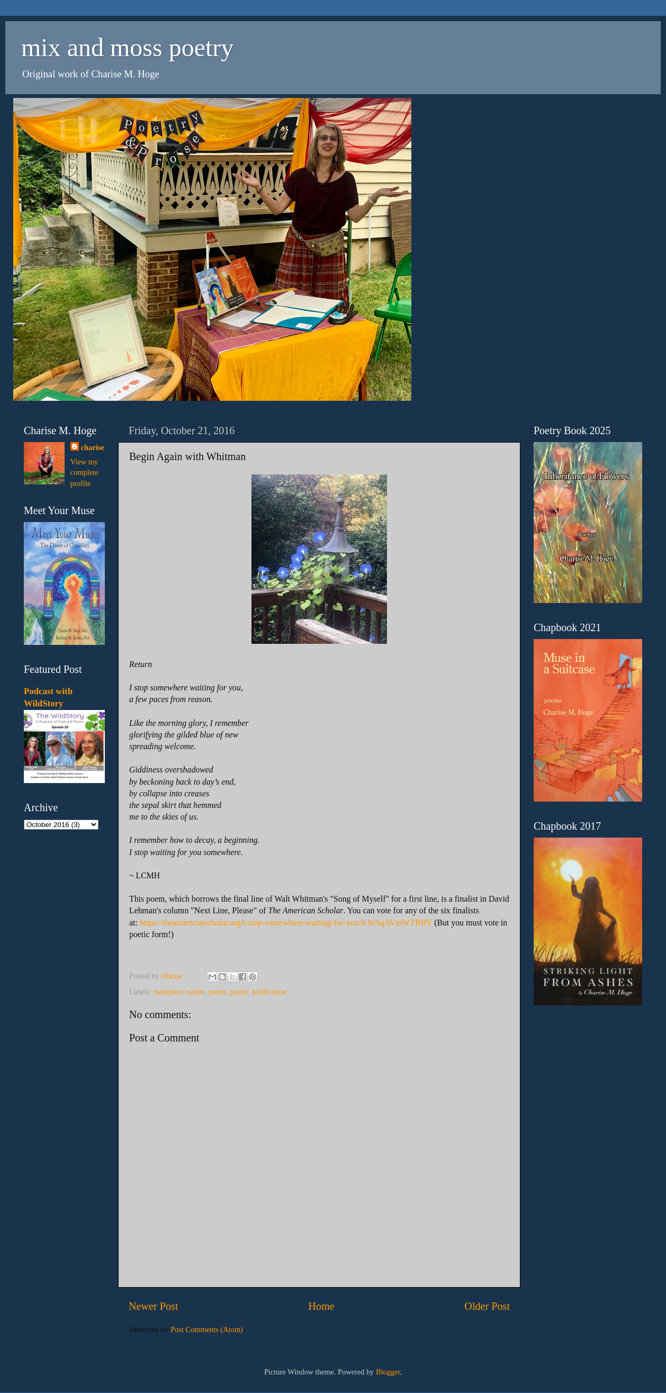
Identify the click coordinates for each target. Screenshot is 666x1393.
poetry (238, 991)
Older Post (487, 1306)
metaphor (168, 991)
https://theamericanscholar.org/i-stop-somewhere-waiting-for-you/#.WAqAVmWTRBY (286, 922)
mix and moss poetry (127, 47)
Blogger (388, 1372)
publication (269, 991)
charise (92, 447)
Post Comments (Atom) (206, 1329)
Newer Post (153, 1306)
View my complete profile (84, 472)
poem (217, 991)
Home (321, 1306)
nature (195, 991)
